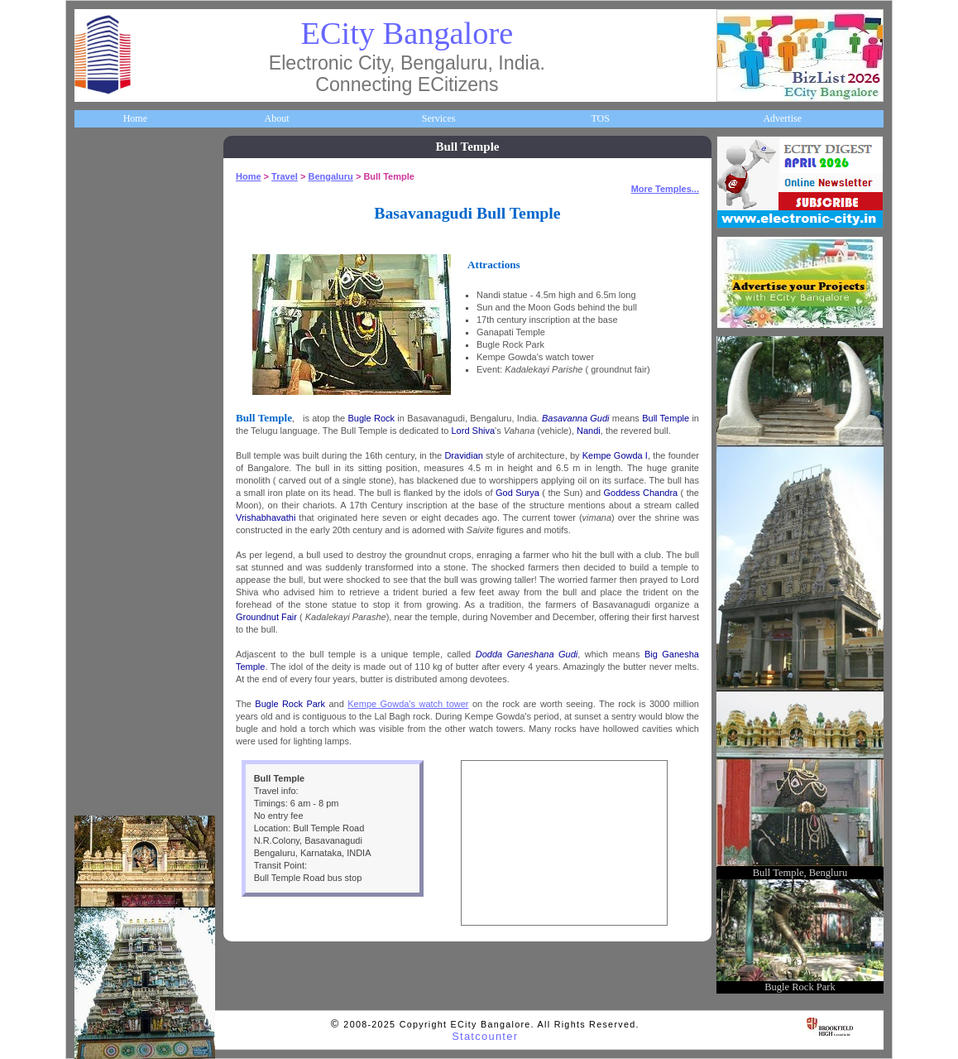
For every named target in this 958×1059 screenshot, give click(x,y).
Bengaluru (330, 176)
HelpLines (106, 410)
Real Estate (109, 645)
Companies (108, 292)
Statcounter (485, 1036)
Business (103, 253)
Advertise (782, 118)
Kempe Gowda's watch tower (407, 704)
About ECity (111, 214)
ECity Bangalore (407, 33)
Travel (99, 488)
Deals (97, 605)
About (276, 118)
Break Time (109, 723)
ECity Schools (113, 331)
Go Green (105, 566)
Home (135, 118)
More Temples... (665, 189)
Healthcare (108, 370)
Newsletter (107, 527)
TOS (600, 118)
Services (439, 118)
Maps (97, 449)
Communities (112, 684)
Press (96, 762)
